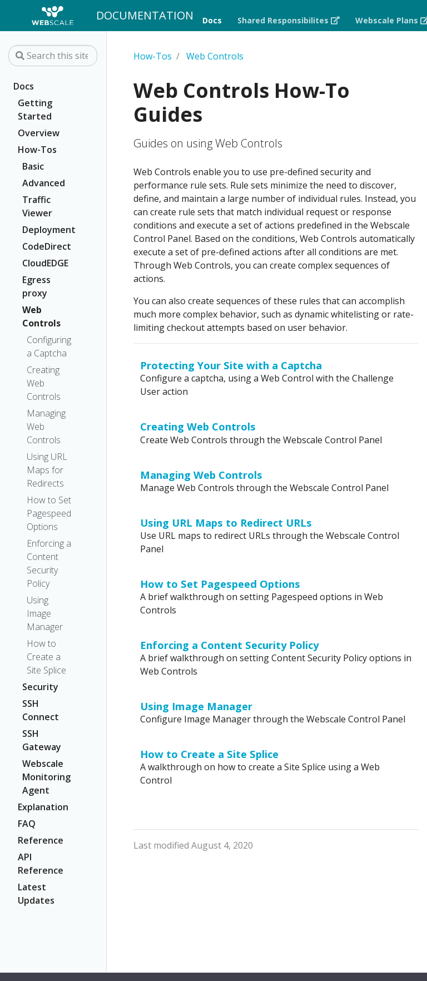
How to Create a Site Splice (46, 656)
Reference (40, 840)
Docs (23, 86)
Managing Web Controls (46, 426)
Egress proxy (36, 286)
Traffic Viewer (37, 206)
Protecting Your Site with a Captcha (231, 365)
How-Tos (37, 149)
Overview (38, 133)
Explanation (43, 807)
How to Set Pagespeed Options (49, 513)
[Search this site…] (52, 55)
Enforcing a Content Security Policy (49, 563)
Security (40, 687)
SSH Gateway (41, 740)
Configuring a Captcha (49, 346)
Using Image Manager (45, 613)
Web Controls (41, 316)
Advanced (43, 183)
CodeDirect (46, 246)
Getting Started (35, 109)
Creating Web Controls (44, 383)
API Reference (40, 863)
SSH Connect (40, 710)
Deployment (48, 230)
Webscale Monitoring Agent (46, 776)
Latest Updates (36, 893)
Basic (33, 166)
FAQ (27, 824)
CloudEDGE (45, 263)
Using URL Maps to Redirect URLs (226, 522)
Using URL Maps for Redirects (47, 469)
